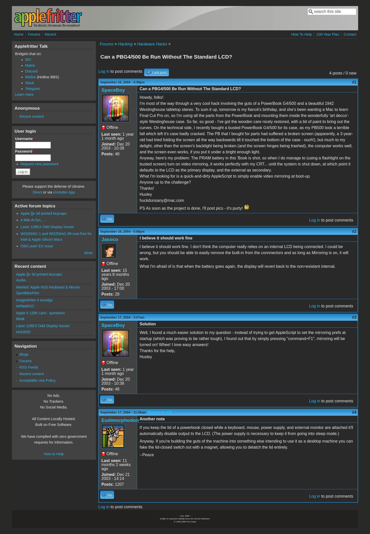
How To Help (301, 34)
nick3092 (23, 332)
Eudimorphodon (120, 420)
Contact (350, 34)
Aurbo (21, 280)
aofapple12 (25, 306)
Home (19, 34)
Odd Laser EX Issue (36, 246)
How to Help (54, 454)
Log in (104, 71)
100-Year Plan (327, 34)
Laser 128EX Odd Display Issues (47, 227)
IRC (28, 60)
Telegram (32, 89)
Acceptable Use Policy (37, 380)
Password (25, 151)
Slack (29, 83)
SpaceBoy (113, 90)
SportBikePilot (27, 293)
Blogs (24, 354)
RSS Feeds (28, 367)
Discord (31, 71)
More (88, 253)
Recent (50, 34)
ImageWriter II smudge (34, 300)
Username (25, 139)
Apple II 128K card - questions (40, 313)
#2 (354, 231)
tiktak (20, 319)
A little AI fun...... (33, 220)
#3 (354, 317)
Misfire (30, 77)
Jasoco (109, 239)
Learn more (24, 94)
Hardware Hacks (152, 44)
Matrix (30, 65)
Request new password (39, 164)
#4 (354, 412)
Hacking (125, 44)
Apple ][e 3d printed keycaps (43, 213)
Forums (34, 34)
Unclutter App (64, 192)
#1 (354, 82)
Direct (37, 192)
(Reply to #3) (159, 412)
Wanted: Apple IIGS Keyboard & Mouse (48, 287)
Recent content (31, 116)
